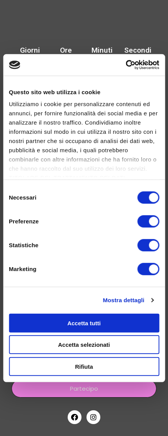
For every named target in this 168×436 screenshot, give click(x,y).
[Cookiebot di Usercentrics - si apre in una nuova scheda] (125, 65)
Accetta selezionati (84, 344)
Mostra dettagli (123, 300)
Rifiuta (84, 366)
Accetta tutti (84, 323)
